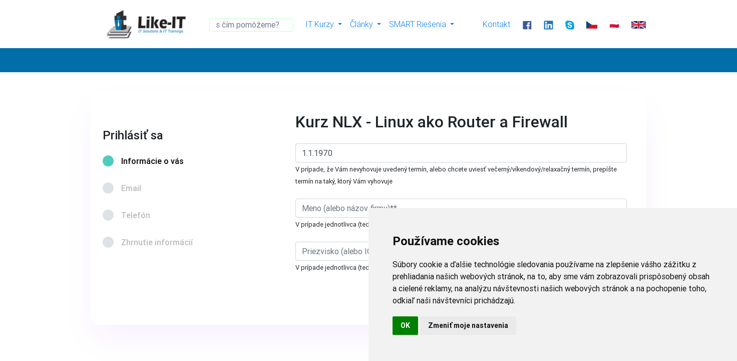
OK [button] (405, 325)
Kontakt (496, 24)
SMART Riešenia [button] (418, 24)
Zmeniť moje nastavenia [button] (468, 325)
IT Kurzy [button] (320, 24)
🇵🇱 (614, 24)
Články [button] (362, 24)
